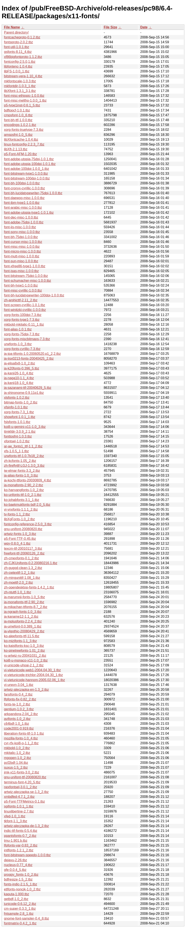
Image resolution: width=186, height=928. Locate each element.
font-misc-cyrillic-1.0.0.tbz (23, 290)
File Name (12, 27)
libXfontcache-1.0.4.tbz (21, 139)
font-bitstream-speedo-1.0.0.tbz (27, 855)
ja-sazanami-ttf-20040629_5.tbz (27, 387)
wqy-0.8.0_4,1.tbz (17, 543)
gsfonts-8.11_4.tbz (18, 52)
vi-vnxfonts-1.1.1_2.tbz (21, 509)
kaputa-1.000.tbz (16, 894)
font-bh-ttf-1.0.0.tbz (18, 120)
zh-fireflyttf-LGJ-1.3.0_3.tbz (24, 465)
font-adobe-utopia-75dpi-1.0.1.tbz (29, 159)
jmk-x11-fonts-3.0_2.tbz (21, 772)
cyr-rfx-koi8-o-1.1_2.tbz (21, 743)
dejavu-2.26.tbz (15, 860)
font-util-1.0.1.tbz (16, 47)
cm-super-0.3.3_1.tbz (20, 908)
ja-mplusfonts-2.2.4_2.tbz (23, 621)
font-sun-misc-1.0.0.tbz (21, 261)
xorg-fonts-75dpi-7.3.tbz (22, 334)
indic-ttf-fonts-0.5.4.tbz (20, 830)
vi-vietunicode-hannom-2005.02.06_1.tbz (34, 680)
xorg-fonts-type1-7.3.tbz (22, 319)
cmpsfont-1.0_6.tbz (18, 115)
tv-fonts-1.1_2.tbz (17, 514)
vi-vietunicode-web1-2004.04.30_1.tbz (32, 670)
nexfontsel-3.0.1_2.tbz (20, 787)
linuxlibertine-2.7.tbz (19, 811)
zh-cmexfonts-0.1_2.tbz (21, 558)
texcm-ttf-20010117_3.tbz (23, 548)
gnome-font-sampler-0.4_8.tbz (26, 918)
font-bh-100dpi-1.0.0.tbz (22, 183)
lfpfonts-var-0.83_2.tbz (20, 845)
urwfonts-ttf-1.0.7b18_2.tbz (24, 456)
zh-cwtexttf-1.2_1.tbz (19, 572)
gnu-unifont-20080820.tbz (23, 529)
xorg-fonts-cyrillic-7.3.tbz (22, 349)
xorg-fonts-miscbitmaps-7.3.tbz (27, 339)
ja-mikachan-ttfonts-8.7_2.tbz (25, 607)
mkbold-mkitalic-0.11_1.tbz (24, 324)
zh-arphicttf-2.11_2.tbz (20, 300)
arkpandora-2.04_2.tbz (21, 714)
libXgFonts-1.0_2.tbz (19, 519)
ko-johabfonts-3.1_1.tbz (21, 500)
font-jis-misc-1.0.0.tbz (20, 227)
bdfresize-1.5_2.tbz (18, 879)
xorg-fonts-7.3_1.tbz (19, 412)
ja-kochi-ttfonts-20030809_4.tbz (27, 480)
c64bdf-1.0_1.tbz (16, 723)
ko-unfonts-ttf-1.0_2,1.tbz (22, 495)
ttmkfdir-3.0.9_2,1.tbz (20, 431)
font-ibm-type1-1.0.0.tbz (22, 202)
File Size (110, 27)
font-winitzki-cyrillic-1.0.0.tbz (25, 310)
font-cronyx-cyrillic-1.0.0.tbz (24, 188)
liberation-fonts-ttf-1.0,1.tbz (24, 733)
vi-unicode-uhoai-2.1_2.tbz (24, 665)
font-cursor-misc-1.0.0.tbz (23, 242)
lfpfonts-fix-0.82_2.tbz (20, 699)
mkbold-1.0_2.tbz (17, 748)
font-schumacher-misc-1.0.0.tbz (27, 280)
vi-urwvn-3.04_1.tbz (18, 685)
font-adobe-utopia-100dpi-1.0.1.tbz (30, 164)
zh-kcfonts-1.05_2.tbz (20, 461)
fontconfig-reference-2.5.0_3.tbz (28, 524)
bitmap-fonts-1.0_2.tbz (20, 402)
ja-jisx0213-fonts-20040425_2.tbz (29, 358)
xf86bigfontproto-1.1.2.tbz (23, 57)
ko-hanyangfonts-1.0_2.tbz (24, 490)
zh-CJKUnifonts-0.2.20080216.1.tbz (30, 563)
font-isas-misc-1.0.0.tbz (21, 271)
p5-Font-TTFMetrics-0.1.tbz (24, 801)
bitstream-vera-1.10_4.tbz (23, 76)
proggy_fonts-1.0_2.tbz (21, 874)
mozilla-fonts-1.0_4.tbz (21, 738)
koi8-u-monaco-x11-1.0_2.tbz (26, 660)
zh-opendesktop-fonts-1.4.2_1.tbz (29, 587)
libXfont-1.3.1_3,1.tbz (20, 91)
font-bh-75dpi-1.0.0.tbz (21, 237)
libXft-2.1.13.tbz (15, 149)
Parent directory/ (16, 32)
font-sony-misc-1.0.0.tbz (22, 232)
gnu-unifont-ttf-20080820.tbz (25, 777)
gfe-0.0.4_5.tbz (15, 870)
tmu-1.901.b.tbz (15, 840)
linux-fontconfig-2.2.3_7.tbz (24, 144)
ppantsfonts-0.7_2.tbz (20, 836)
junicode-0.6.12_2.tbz (20, 904)
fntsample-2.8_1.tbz (19, 913)
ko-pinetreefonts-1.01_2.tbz (24, 650)
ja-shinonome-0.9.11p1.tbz (24, 393)
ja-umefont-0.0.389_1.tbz (22, 626)
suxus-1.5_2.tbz (16, 767)
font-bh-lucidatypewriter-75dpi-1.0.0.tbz (33, 193)
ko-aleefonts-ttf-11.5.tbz (21, 636)
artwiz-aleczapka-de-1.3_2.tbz (26, 826)
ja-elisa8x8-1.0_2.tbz (19, 363)
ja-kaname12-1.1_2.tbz (21, 616)
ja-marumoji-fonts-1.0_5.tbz (24, 597)
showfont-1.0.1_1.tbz (19, 417)
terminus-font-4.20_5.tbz (22, 782)
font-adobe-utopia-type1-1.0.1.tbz (29, 212)
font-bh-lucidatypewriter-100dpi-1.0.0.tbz (34, 295)
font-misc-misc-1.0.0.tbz (22, 246)
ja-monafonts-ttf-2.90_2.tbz (24, 602)
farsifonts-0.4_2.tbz (18, 694)
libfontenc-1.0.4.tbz (18, 66)
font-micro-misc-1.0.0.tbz (22, 251)
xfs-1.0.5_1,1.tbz (16, 451)
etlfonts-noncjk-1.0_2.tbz (22, 889)
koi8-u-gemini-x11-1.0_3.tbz (25, 427)
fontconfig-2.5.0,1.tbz (19, 61)
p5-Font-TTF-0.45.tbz (20, 538)
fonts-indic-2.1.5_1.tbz (20, 884)
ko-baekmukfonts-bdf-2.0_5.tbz (27, 504)
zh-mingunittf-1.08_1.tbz (22, 577)
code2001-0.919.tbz (19, 728)
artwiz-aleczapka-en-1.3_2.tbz (26, 689)
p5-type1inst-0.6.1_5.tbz (22, 105)
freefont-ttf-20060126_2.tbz (24, 553)
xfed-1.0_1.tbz (14, 816)
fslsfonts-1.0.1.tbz (17, 422)
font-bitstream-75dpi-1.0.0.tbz (26, 276)
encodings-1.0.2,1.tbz (20, 125)
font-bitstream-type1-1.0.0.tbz (26, 173)
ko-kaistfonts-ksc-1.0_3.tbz (24, 646)
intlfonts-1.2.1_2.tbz (18, 850)
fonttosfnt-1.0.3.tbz (18, 436)
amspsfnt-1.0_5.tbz (18, 134)
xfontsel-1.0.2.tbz (17, 441)
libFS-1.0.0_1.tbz (16, 71)
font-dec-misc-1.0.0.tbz (21, 217)
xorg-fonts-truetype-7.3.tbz (24, 129)
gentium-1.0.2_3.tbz (19, 709)
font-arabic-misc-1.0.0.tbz (23, 207)
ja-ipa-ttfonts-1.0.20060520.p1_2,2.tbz (32, 353)
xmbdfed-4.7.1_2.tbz (19, 796)
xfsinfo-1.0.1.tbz (16, 407)
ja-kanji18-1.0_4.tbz (18, 383)
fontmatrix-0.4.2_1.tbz (20, 923)
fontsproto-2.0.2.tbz (18, 42)
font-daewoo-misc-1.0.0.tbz (24, 198)
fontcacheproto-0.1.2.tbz (22, 37)
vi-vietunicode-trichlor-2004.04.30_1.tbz (33, 675)
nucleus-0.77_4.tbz (18, 865)
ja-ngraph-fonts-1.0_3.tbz (23, 611)
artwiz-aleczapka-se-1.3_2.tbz (26, 792)
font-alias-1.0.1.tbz (18, 329)
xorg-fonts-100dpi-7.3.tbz (22, 315)
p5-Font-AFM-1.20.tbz (20, 154)
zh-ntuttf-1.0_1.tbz (17, 592)
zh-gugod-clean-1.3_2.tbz (23, 568)
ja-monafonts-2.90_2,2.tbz (23, 485)
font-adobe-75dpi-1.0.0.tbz (24, 222)
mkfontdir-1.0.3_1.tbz (20, 86)
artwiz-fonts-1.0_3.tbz (20, 534)
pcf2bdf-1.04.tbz (16, 762)
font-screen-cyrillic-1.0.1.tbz (24, 305)
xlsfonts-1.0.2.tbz (16, 397)
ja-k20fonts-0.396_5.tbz (21, 368)
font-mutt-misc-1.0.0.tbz (21, 256)
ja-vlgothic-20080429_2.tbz (24, 631)
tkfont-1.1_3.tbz (15, 821)
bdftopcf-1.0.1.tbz (17, 110)
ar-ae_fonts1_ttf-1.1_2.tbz (23, 446)
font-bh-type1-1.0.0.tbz (21, 285)
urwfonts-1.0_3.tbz (18, 344)
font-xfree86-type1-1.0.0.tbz (24, 266)
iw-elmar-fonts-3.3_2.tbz (22, 470)
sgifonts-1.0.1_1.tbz (18, 806)
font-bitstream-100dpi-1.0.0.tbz (27, 178)
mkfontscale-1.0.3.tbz (20, 81)
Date (144, 27)
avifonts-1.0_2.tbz (17, 719)
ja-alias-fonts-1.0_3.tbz (21, 475)
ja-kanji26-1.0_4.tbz (18, 373)
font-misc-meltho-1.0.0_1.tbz (25, 100)
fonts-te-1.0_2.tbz (17, 704)
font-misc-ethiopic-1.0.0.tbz (24, 95)
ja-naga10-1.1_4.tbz (19, 378)
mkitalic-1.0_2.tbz (17, 753)
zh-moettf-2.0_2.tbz (18, 582)
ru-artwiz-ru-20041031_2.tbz (25, 655)
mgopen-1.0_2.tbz (17, 758)
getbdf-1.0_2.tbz (16, 899)
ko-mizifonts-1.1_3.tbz (20, 641)
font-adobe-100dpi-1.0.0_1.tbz (26, 168)
